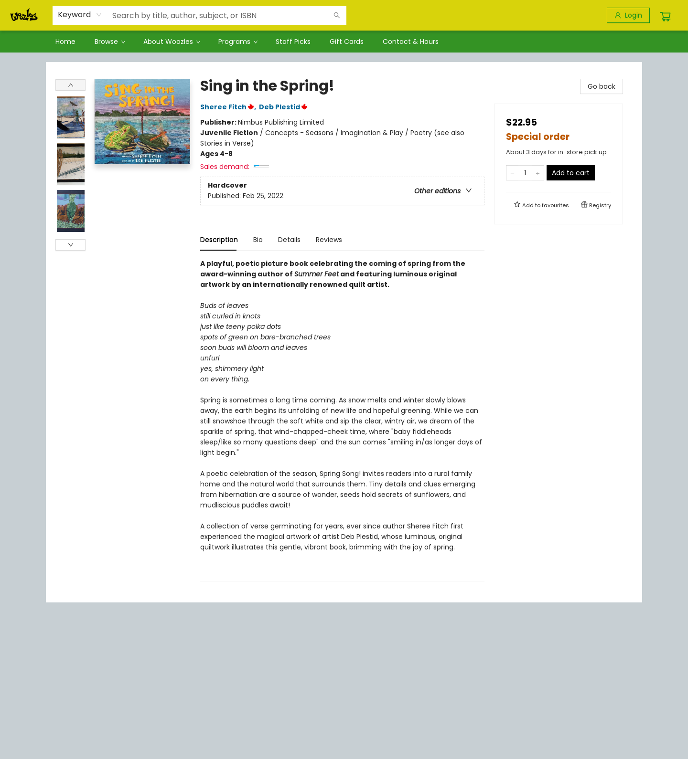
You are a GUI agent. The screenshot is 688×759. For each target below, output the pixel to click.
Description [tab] (219, 239)
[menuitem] (65, 42)
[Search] (336, 15)
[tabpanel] (342, 419)
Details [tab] (289, 239)
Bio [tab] (258, 239)
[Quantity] (525, 172)
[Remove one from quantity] (512, 173)
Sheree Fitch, (229, 107)
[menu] (344, 42)
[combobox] (80, 15)
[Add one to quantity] (538, 173)
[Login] (628, 15)
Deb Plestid (285, 107)
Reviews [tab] (329, 239)
